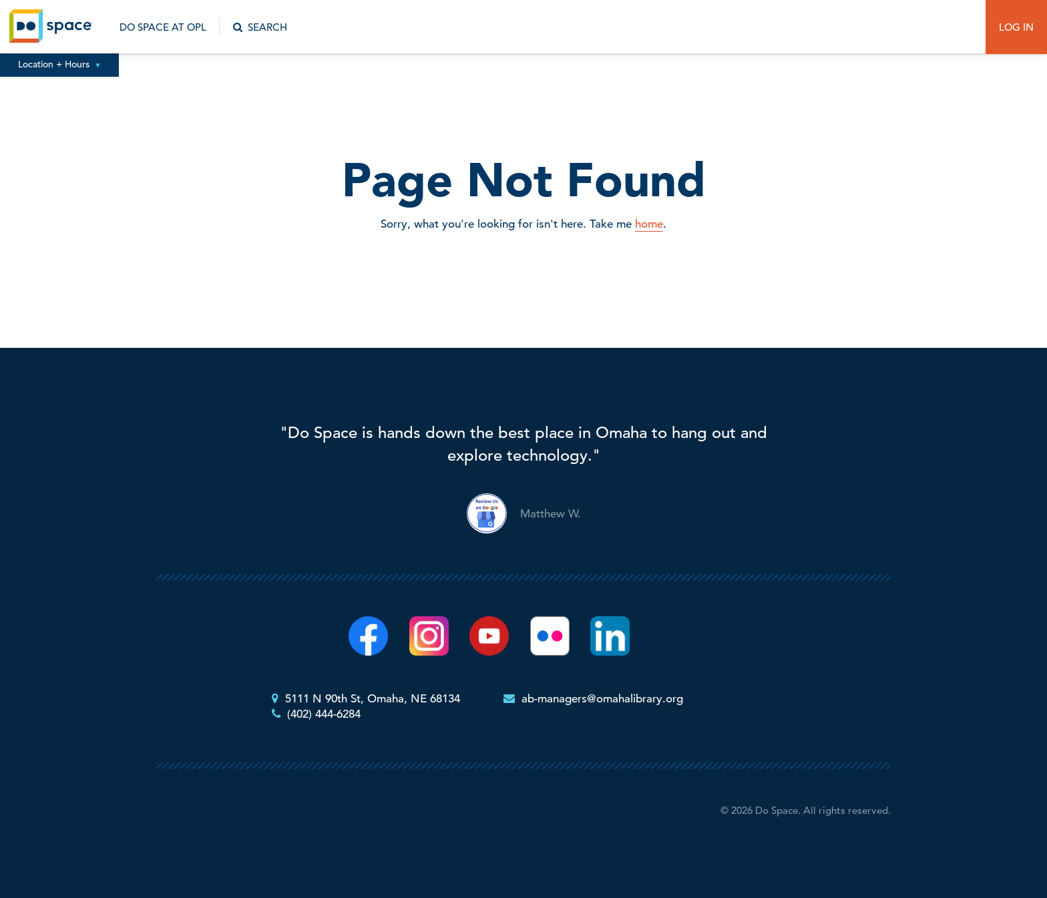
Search (260, 27)
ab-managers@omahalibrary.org (602, 699)
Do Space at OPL (163, 27)
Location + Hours (59, 64)
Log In (1016, 27)
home (649, 224)
